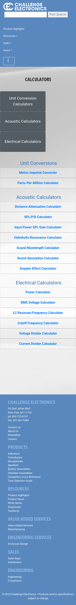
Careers (12, 439)
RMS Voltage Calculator (38, 302)
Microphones (15, 461)
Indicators (13, 453)
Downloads (14, 507)
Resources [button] (9, 35)
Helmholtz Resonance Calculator (38, 237)
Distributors (14, 562)
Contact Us (14, 427)
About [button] (6, 50)
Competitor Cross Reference (24, 476)
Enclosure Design (18, 543)
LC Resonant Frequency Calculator (38, 313)
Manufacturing (16, 529)
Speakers (13, 465)
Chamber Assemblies (20, 473)
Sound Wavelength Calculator (38, 248)
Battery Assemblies (19, 468)
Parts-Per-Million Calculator (37, 183)
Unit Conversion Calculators (22, 101)
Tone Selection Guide (20, 480)
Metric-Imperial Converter (38, 173)
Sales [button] (6, 43)
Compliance (15, 580)
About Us (13, 431)
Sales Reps (14, 558)
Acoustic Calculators (23, 121)
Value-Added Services (20, 525)
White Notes (15, 502)
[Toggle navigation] (9, 61)
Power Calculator (38, 292)
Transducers (15, 457)
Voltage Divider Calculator (38, 333)
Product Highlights (13, 28)
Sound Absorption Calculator (38, 258)
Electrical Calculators (23, 141)
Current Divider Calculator (38, 344)
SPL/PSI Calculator (38, 217)
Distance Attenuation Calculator (38, 207)
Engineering (14, 576)
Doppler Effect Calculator (38, 268)
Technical (13, 510)
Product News (16, 499)
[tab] (38, 173)
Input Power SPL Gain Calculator (38, 227)
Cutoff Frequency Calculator (38, 323)
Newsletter (14, 435)
